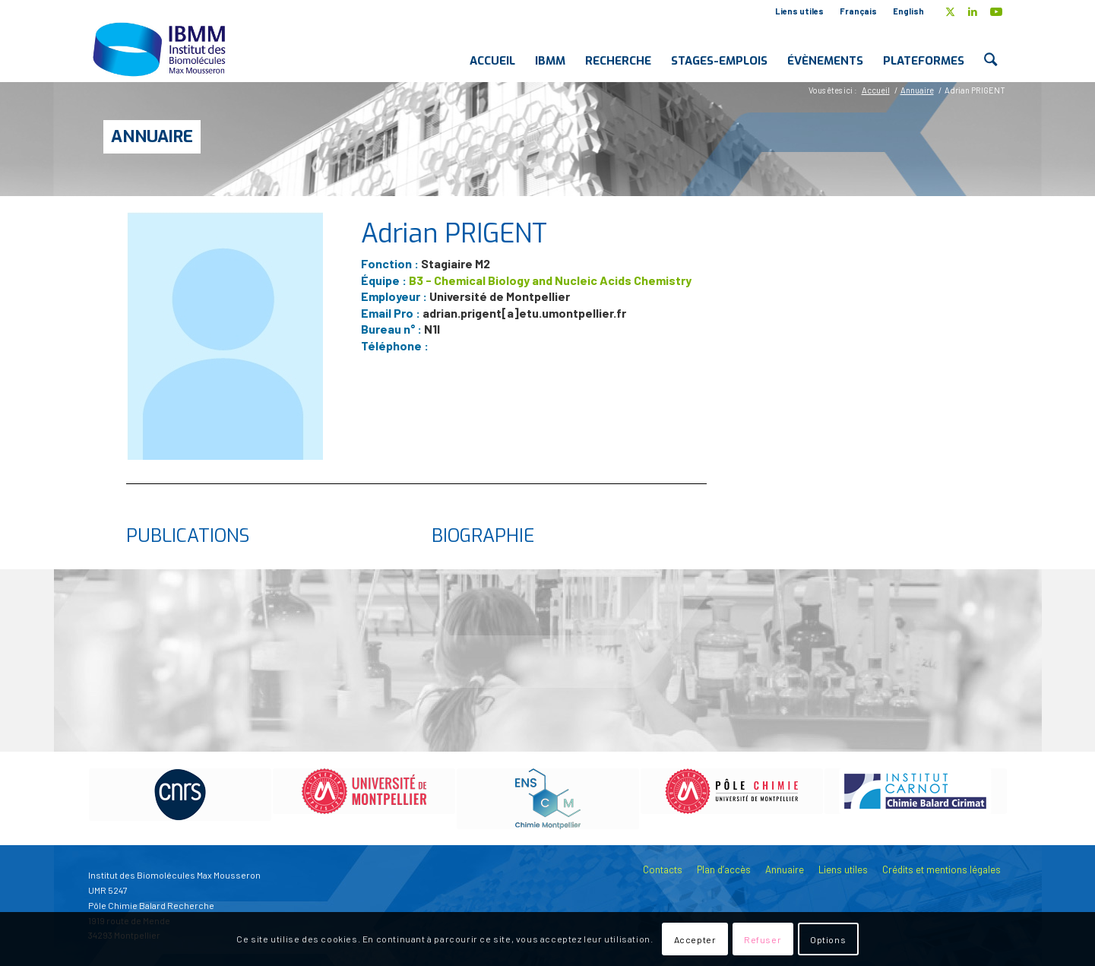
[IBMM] (161, 48)
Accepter (695, 939)
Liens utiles (799, 11)
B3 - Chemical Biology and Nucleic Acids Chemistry (550, 280)
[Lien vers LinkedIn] (973, 11)
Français (858, 11)
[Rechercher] (990, 48)
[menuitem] (799, 11)
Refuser (762, 939)
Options (828, 939)
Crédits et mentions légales (941, 869)
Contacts (662, 869)
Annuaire (152, 136)
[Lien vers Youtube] (996, 11)
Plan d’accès (724, 869)
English (908, 11)
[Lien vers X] (950, 11)
